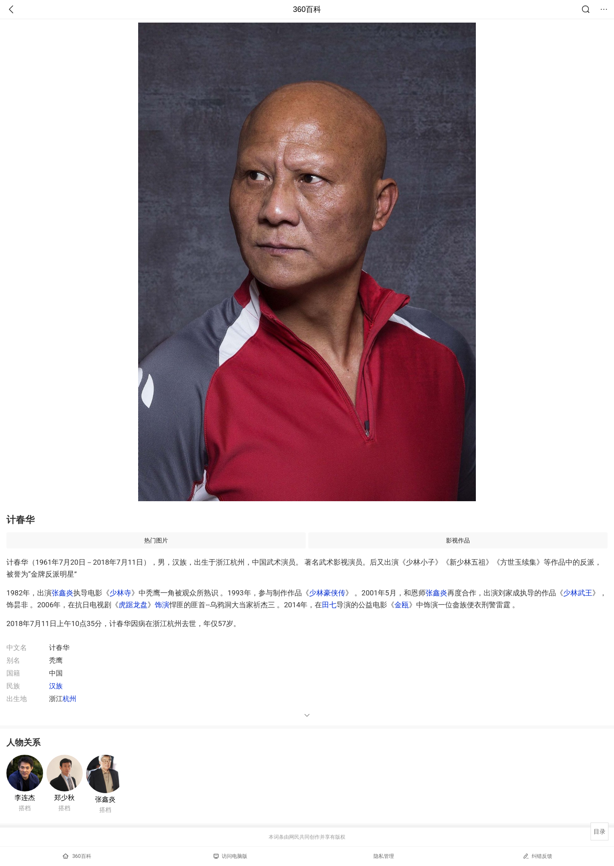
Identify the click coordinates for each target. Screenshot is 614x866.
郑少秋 (64, 798)
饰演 (162, 604)
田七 (329, 604)
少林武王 (577, 593)
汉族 (56, 686)
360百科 (307, 9)
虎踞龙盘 (133, 604)
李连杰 (24, 798)
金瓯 (401, 604)
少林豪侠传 (327, 593)
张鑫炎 (62, 593)
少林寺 (120, 593)
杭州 (69, 699)
